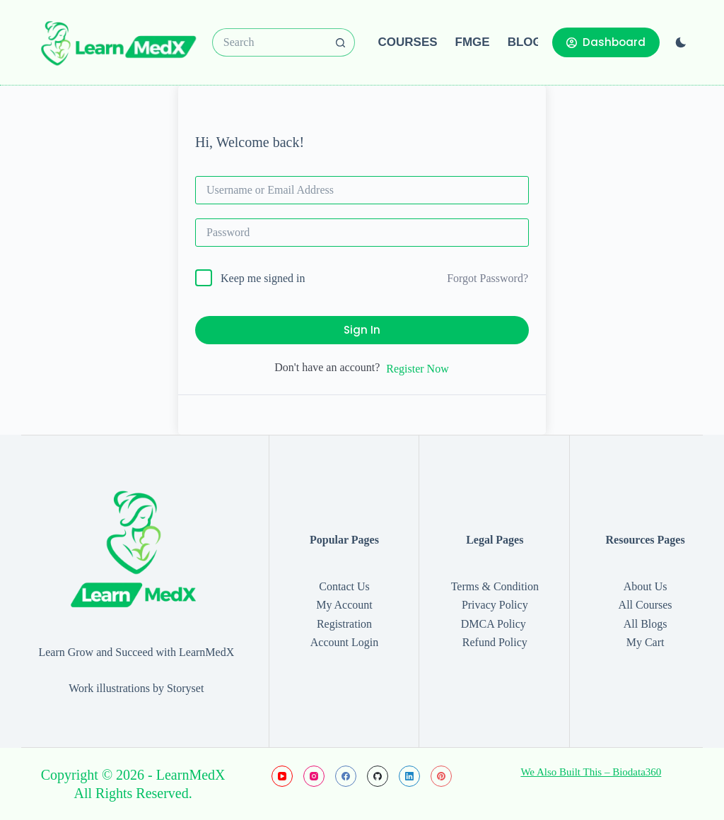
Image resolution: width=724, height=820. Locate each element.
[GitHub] (377, 776)
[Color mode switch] (681, 42)
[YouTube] (282, 776)
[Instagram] (314, 776)
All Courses (645, 605)
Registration (344, 624)
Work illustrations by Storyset (136, 688)
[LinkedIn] (409, 776)
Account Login (344, 642)
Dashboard (606, 42)
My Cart (645, 642)
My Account (344, 605)
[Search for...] (269, 42)
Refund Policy (494, 642)
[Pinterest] (441, 776)
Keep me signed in (263, 278)
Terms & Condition (495, 586)
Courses (408, 42)
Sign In (362, 329)
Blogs (529, 42)
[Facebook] (345, 776)
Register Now (417, 369)
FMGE (472, 42)
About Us (645, 586)
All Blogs (645, 624)
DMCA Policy (495, 624)
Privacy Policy (495, 605)
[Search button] (341, 42)
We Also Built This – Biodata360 (590, 772)
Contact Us (344, 586)
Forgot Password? (487, 278)
